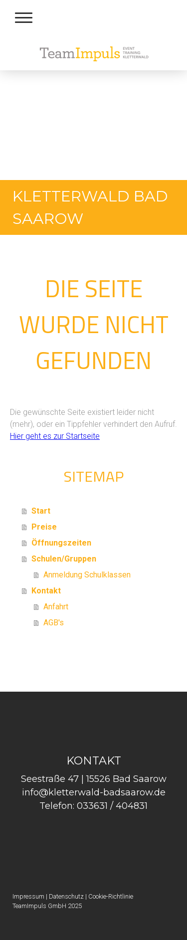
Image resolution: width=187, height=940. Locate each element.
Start (40, 511)
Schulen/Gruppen (63, 559)
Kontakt (46, 590)
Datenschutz (66, 896)
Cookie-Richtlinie (110, 896)
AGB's (53, 622)
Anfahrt (55, 606)
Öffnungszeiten (61, 543)
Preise (44, 527)
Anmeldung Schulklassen (87, 574)
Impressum (28, 896)
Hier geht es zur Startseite (55, 436)
